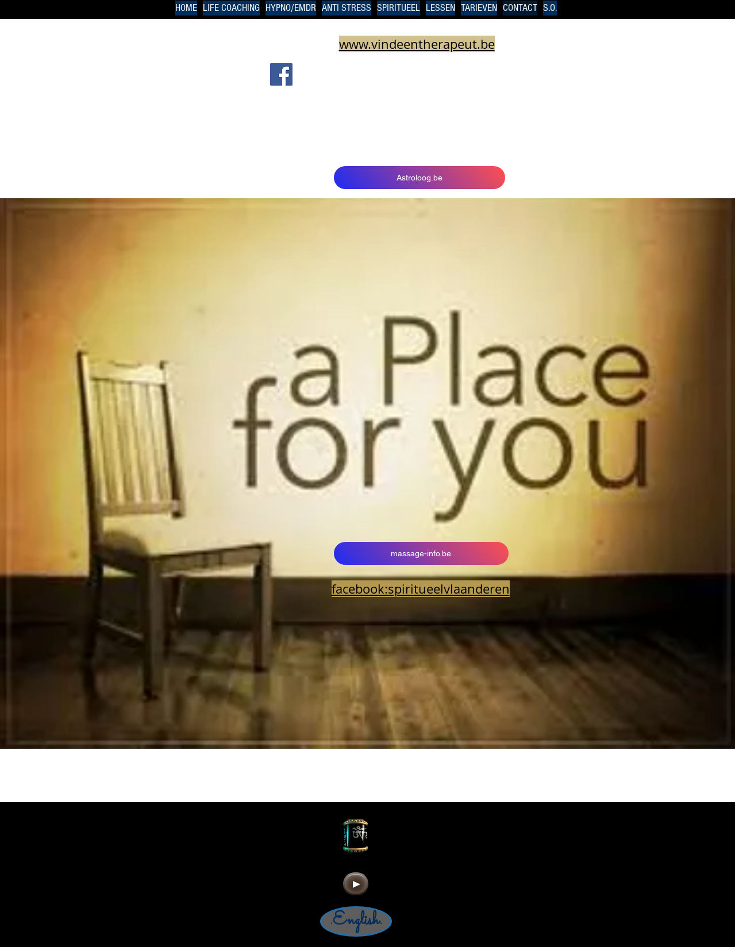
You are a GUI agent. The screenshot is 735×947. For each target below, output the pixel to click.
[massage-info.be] (421, 553)
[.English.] (356, 921)
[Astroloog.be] (419, 177)
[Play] (355, 883)
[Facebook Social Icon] (281, 74)
